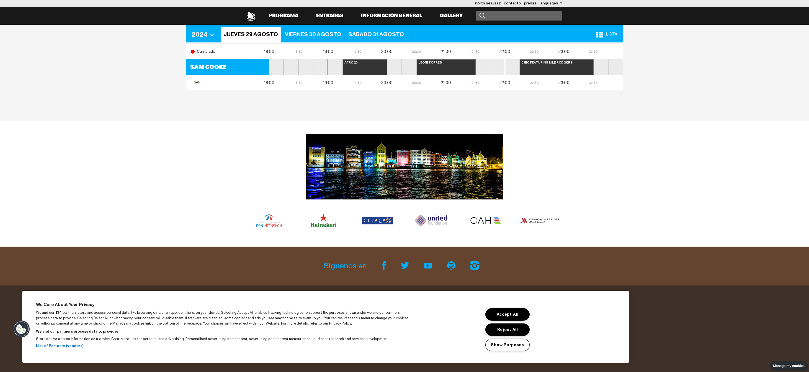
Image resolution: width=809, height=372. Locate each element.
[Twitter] (405, 265)
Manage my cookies (789, 366)
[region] (325, 327)
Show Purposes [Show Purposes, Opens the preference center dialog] (507, 344)
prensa (530, 3)
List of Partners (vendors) (59, 345)
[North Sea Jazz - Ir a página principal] (251, 15)
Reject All (507, 329)
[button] (205, 35)
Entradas (329, 15)
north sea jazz (488, 3)
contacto (512, 3)
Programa (283, 15)
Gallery (451, 15)
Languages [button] (549, 3)
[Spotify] (452, 265)
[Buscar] (519, 16)
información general (391, 15)
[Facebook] (384, 265)
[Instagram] (474, 265)
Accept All (508, 314)
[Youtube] (428, 265)
